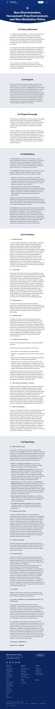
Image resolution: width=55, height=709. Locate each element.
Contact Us (40, 655)
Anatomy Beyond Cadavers (39, 673)
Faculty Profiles (23, 681)
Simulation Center (38, 671)
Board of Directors (8, 688)
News (7, 705)
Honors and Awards (23, 683)
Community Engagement (9, 684)
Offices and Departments (9, 686)
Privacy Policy (17, 703)
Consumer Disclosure (43, 703)
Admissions (8, 665)
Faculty (22, 679)
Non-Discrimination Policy (9, 703)
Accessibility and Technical (34, 703)
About (7, 679)
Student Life (23, 665)
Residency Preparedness (39, 674)
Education (38, 665)
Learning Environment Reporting (25, 677)
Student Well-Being (23, 671)
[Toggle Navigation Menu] (7, 2)
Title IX (22, 703)
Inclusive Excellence (9, 683)
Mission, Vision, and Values (10, 681)
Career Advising (23, 670)
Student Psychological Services (25, 674)
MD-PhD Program (8, 677)
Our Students (8, 673)
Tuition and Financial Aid (9, 671)
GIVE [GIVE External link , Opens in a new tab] (40, 2)
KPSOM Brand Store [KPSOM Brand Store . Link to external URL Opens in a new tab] (9, 697)
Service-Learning (23, 673)
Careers (7, 695)
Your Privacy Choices (12, 705)
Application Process (9, 667)
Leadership (7, 687)
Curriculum (37, 667)
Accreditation (8, 693)
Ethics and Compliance (9, 691)
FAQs (7, 694)
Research (37, 679)
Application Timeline (9, 670)
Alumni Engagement (9, 690)
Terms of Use (27, 703)
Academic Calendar (38, 670)
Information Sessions (9, 674)
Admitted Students (23, 667)
